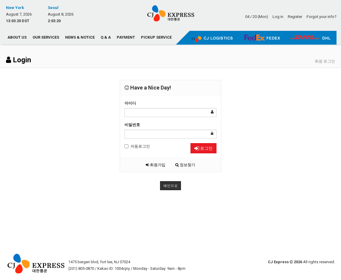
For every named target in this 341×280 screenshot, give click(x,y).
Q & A (106, 37)
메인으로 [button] (170, 185)
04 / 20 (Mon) (256, 16)
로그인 (203, 148)
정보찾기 (185, 165)
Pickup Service (156, 37)
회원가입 (155, 165)
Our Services (46, 37)
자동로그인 (137, 146)
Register (295, 16)
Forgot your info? (322, 16)
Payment (126, 37)
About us (17, 37)
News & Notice (80, 37)
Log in (278, 16)
